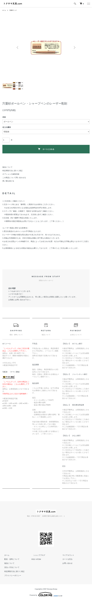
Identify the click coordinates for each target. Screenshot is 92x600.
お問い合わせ (65, 563)
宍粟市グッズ (14, 10)
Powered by (46, 594)
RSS (33, 559)
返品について (7, 167)
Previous (18, 47)
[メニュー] (88, 3)
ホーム (4, 10)
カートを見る (65, 559)
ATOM (38, 559)
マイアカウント (66, 555)
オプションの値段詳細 (10, 174)
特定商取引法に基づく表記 (12, 171)
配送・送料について (9, 559)
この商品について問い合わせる (14, 178)
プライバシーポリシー (10, 575)
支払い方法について (9, 567)
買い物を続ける (8, 181)
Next (74, 47)
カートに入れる (46, 149)
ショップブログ (37, 555)
